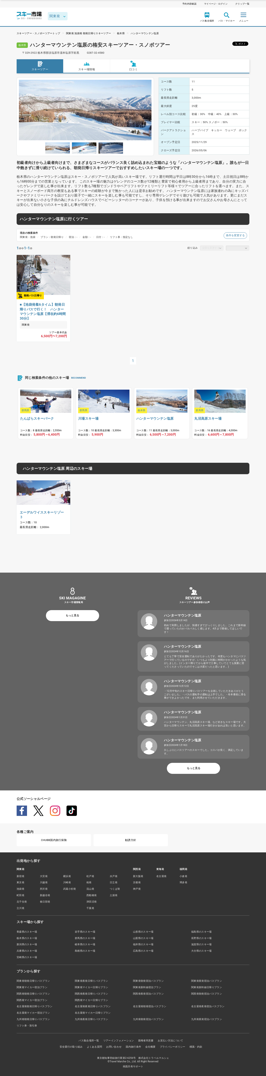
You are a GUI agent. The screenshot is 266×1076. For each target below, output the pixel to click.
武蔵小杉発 (69, 888)
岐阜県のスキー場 (85, 944)
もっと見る (72, 615)
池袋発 (20, 888)
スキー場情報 (86, 66)
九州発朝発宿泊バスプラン (148, 1019)
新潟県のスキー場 (27, 944)
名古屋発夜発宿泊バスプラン (207, 1006)
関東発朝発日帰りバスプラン (33, 980)
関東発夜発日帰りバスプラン (91, 980)
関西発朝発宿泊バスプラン (206, 993)
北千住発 (22, 901)
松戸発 (90, 876)
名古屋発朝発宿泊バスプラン (149, 1006)
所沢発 (44, 888)
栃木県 (121, 33)
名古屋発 (161, 876)
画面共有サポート (133, 1066)
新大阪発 (138, 876)
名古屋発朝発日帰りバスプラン (34, 1006)
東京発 (20, 882)
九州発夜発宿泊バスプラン (206, 1019)
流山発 (90, 888)
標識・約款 (196, 1046)
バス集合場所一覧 (89, 1040)
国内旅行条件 (133, 1046)
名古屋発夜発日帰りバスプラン (93, 1006)
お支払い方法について (170, 1040)
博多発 (183, 882)
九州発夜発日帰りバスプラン (91, 1019)
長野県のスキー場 (201, 938)
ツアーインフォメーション (118, 1040)
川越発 (44, 882)
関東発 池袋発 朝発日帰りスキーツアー (88, 33)
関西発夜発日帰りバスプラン (91, 993)
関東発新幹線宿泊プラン (147, 987)
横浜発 (67, 876)
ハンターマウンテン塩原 (145, 33)
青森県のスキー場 (27, 931)
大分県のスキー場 (201, 950)
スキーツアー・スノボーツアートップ (38, 33)
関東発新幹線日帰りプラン (206, 987)
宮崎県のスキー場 (27, 957)
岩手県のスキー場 (85, 931)
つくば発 (115, 888)
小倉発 (183, 876)
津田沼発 (91, 901)
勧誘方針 (130, 840)
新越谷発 (45, 895)
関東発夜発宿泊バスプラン (206, 980)
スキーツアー (40, 66)
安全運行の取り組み (71, 1046)
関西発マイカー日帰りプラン (91, 1000)
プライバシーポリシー (172, 1046)
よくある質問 (94, 1046)
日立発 (113, 882)
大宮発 (44, 876)
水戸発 (113, 876)
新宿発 (20, 876)
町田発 (20, 895)
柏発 (89, 882)
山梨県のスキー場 (143, 938)
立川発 (20, 908)
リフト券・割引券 (27, 1025)
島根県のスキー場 (85, 950)
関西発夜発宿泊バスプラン (148, 993)
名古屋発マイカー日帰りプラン (93, 1012)
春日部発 (45, 901)
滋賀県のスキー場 (201, 944)
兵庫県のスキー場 (27, 950)
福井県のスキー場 (143, 944)
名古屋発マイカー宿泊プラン (33, 1012)
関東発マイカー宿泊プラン (32, 987)
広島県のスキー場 (143, 950)
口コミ (133, 66)
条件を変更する (235, 235)
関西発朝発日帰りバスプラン (33, 993)
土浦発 (113, 895)
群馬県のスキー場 (85, 938)
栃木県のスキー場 (27, 938)
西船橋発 (91, 895)
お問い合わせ (114, 1046)
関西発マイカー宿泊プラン (32, 1000)
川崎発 (67, 882)
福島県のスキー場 (201, 931)
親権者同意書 (146, 1040)
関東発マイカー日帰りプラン (91, 987)
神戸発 (137, 888)
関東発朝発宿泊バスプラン (148, 980)
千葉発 (90, 908)
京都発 (137, 882)
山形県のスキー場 (143, 931)
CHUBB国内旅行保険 (54, 840)
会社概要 (150, 1046)
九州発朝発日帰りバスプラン (33, 1019)
